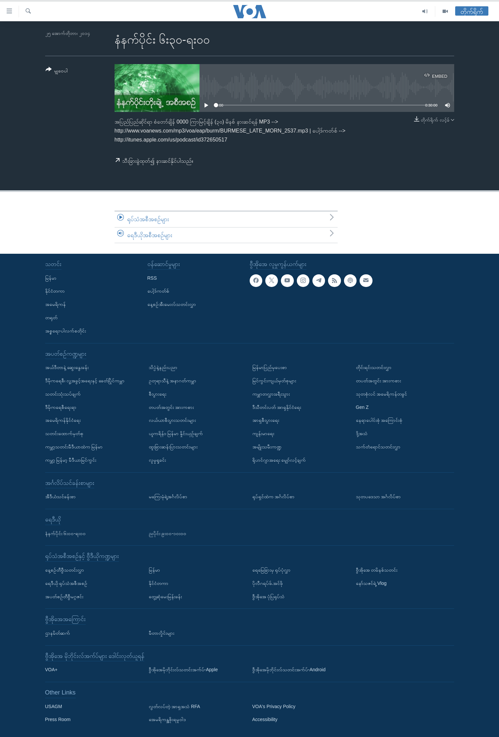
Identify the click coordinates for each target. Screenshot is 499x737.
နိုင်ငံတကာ (55, 291)
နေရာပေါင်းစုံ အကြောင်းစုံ (379, 420)
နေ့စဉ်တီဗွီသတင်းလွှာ (64, 570)
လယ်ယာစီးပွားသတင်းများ (172, 420)
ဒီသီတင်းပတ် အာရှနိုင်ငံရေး (276, 407)
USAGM (53, 706)
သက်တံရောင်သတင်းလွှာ (378, 446)
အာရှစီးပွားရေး (265, 420)
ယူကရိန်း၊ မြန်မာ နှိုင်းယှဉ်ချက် (176, 433)
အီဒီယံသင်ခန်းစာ (60, 496)
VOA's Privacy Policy (273, 706)
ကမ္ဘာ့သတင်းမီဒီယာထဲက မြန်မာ (74, 446)
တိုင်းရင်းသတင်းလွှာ (373, 367)
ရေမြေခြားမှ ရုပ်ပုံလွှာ (271, 570)
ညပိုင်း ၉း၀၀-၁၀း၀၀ (168, 533)
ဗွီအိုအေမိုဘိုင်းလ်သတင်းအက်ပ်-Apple (183, 669)
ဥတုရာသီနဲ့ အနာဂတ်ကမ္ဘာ (173, 380)
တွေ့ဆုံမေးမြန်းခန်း (165, 596)
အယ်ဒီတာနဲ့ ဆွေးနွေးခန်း (67, 367)
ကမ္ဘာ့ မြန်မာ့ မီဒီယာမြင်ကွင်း (71, 460)
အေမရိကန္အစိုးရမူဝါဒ (167, 719)
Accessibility (265, 719)
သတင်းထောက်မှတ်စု (64, 433)
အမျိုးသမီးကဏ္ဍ (267, 446)
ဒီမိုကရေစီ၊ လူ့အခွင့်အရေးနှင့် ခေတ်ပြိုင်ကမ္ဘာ (85, 380)
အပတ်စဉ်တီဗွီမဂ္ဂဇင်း (64, 596)
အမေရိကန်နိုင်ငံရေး (63, 420)
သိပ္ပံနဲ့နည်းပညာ (163, 367)
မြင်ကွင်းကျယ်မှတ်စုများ (274, 380)
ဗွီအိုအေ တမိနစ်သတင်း (377, 570)
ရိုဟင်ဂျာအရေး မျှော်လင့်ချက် (279, 460)
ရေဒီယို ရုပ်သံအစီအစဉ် (66, 583)
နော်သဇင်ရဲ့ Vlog (371, 583)
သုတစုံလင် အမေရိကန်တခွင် (381, 394)
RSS (152, 278)
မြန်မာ (50, 278)
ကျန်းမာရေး (263, 433)
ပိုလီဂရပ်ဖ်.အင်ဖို (267, 583)
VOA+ (51, 669)
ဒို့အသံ (362, 433)
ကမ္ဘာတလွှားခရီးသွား (271, 394)
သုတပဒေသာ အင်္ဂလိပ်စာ (378, 496)
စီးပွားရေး (157, 394)
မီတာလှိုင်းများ (161, 633)
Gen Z (362, 407)
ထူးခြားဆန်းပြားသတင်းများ (173, 446)
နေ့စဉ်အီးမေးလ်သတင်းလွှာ (171, 304)
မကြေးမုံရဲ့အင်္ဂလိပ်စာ (168, 496)
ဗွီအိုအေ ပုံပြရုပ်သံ (268, 596)
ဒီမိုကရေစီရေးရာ (60, 407)
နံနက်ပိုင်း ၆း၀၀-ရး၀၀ (65, 533)
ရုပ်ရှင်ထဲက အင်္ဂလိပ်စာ (273, 496)
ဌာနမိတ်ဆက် (57, 633)
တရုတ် (51, 317)
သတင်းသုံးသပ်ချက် (63, 394)
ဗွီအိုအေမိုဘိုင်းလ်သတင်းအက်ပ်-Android (289, 669)
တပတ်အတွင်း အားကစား (171, 407)
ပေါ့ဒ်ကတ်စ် (158, 291)
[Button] (56, 71)
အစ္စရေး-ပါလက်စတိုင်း (65, 330)
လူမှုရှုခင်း (157, 460)
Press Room (58, 719)
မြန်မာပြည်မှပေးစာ (269, 367)
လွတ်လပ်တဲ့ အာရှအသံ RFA (174, 706)
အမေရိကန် (55, 304)
